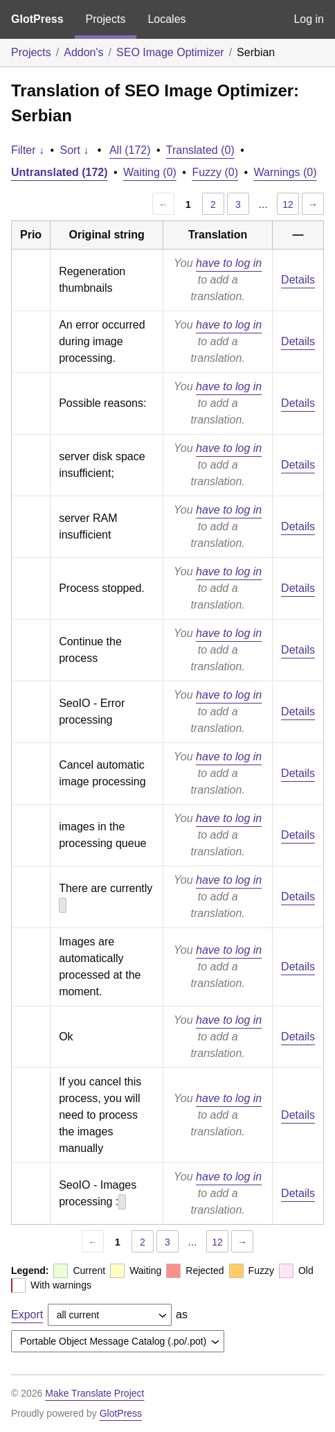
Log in (308, 19)
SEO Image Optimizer (170, 52)
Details (298, 280)
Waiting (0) (149, 172)
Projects (106, 19)
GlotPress (37, 19)
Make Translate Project (94, 1393)
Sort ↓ (74, 150)
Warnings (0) (285, 172)
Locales (166, 19)
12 (287, 204)
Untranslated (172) (59, 172)
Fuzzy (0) (215, 172)
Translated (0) (200, 150)
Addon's (83, 52)
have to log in (229, 263)
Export (27, 1314)
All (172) (130, 150)
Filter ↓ (27, 150)
